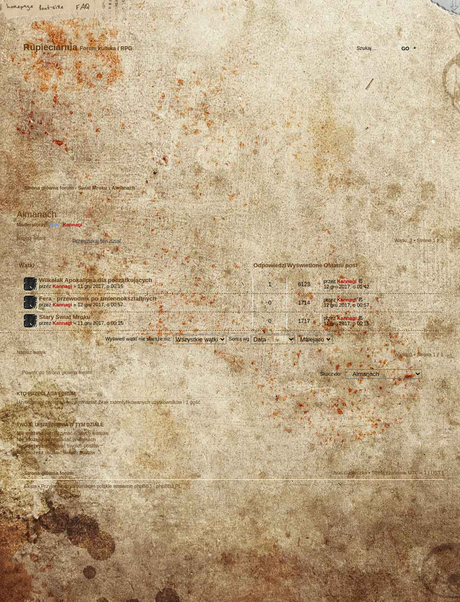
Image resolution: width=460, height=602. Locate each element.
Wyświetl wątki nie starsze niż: (165, 338)
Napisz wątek (38, 241)
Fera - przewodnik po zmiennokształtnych (97, 298)
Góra (432, 492)
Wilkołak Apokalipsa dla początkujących (95, 280)
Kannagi (72, 224)
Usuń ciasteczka (349, 472)
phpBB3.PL (168, 486)
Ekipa (30, 486)
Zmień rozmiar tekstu (51, 8)
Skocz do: (330, 373)
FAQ (83, 8)
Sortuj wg (262, 338)
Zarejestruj (49, 168)
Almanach (123, 187)
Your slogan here (158, 547)
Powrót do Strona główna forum (56, 372)
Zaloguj (78, 168)
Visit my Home (416, 572)
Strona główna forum (229, 123)
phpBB (118, 545)
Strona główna (20, 8)
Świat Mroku (92, 187)
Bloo (54, 224)
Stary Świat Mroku (64, 317)
